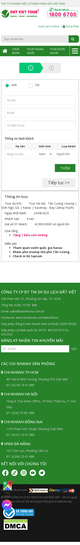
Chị (37, 85)
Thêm (65, 168)
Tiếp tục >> (59, 182)
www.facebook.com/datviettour (37, 318)
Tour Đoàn (16, 51)
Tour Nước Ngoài (57, 51)
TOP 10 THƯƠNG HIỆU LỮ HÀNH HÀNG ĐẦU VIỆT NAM (33, 3)
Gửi (74, 349)
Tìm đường (7, 489)
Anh (14, 85)
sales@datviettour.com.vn (27, 311)
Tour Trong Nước (35, 51)
